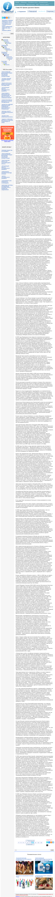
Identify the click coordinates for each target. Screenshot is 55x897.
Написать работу (6, 30)
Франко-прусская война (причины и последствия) (6, 84)
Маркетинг (7, 48)
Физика (10, 59)
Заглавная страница (7, 20)
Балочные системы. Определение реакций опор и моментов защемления (7, 187)
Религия (7, 55)
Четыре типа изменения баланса (7, 116)
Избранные (24, 2)
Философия (4, 61)
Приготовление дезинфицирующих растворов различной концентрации (6, 74)
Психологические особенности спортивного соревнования (23, 859)
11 (35, 842)
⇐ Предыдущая (32, 11)
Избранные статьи (7, 21)
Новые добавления (7, 26)
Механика (5, 53)
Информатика (4, 45)
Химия (5, 63)
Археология (5, 39)
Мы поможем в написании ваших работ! (7, 141)
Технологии (10, 57)
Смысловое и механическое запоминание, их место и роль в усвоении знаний (6, 95)
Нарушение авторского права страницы (44, 894)
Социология (9, 56)
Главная (17, 2)
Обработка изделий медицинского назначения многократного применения (7, 107)
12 (38, 842)
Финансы (5, 62)
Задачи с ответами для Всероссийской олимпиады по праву (7, 121)
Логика (5, 47)
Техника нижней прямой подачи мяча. (6, 79)
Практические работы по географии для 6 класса (6, 162)
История (5, 46)
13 (41, 842)
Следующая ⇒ (30, 844)
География (8, 43)
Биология (6, 40)
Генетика (7, 42)
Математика (9, 49)
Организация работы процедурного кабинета (5, 89)
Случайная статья (7, 22)
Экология (7, 64)
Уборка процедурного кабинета (5, 177)
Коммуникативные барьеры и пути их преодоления (6, 101)
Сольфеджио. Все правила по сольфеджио (6, 182)
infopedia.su (17, 896)
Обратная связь (6, 28)
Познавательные (43, 2)
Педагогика (6, 54)
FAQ (3, 29)
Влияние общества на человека (6, 151)
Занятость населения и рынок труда (24, 876)
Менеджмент (4, 52)
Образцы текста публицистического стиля (7, 112)
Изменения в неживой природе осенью (6, 173)
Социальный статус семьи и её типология (43, 876)
